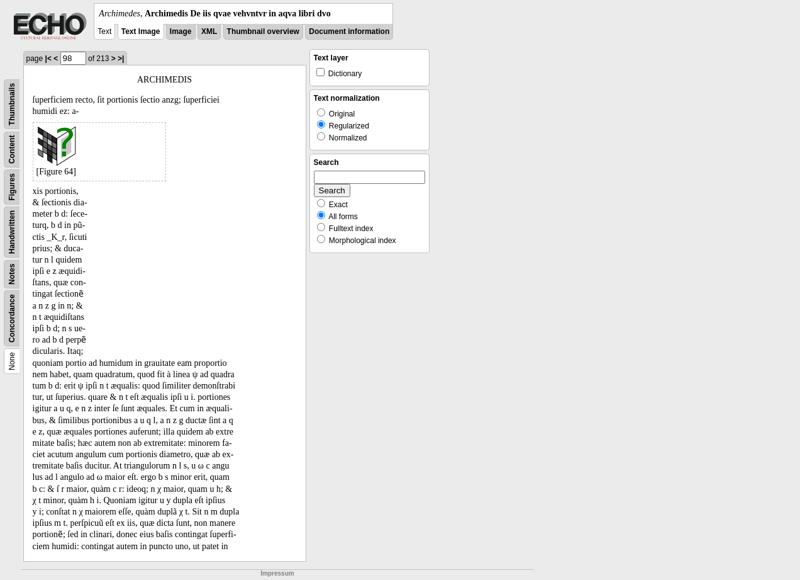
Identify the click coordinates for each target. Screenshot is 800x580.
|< (48, 58)
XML (209, 31)
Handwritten (12, 232)
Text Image (140, 31)
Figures (12, 186)
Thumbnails (12, 104)
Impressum (277, 573)
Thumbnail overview (263, 31)
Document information (349, 31)
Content (12, 149)
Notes (12, 274)
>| (121, 58)
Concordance (12, 318)
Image (181, 31)
